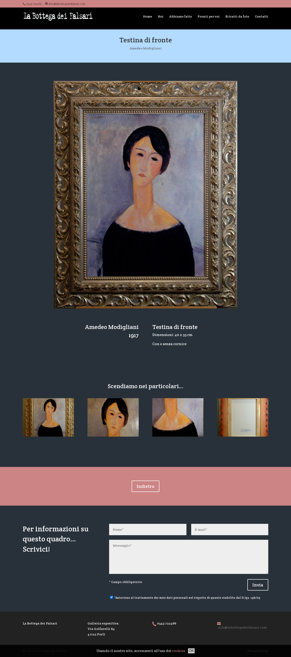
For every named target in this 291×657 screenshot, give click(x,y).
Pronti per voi (209, 16)
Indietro (145, 486)
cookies (178, 650)
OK (191, 651)
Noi (160, 16)
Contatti (261, 16)
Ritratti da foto (237, 16)
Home (147, 16)
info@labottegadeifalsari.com (242, 627)
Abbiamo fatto (180, 16)
